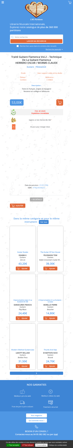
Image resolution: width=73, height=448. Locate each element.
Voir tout (43, 222)
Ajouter (59, 102)
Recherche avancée (53, 49)
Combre (23, 80)
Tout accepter (13, 445)
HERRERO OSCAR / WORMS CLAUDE (36, 62)
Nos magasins (36, 415)
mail (56, 434)
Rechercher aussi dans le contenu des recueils (38, 46)
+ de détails (36, 199)
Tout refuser (27, 445)
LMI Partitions (36, 19)
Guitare (30, 67)
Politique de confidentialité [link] (58, 445)
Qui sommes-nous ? (36, 420)
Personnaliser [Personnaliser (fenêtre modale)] (41, 445)
